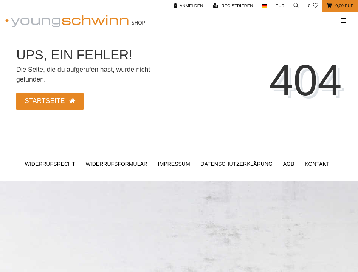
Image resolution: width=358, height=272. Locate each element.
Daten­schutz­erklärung (237, 164)
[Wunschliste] (313, 6)
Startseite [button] (50, 101)
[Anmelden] (188, 6)
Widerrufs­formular (116, 164)
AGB (288, 164)
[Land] (264, 6)
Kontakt (317, 164)
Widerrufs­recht (50, 164)
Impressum (174, 164)
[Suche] (296, 6)
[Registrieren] (233, 6)
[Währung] (280, 6)
